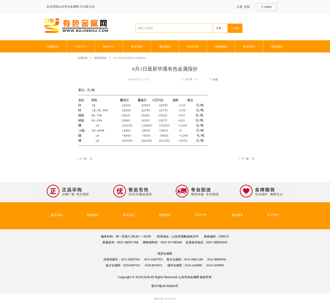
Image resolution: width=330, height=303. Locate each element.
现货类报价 (100, 57)
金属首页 (83, 57)
